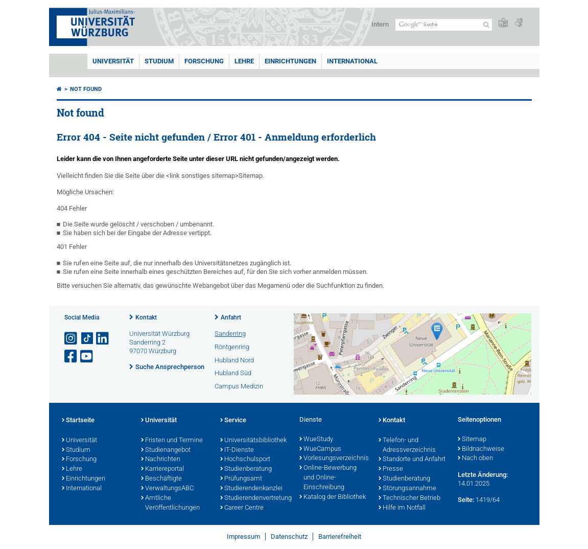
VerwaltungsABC (167, 488)
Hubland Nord (234, 360)
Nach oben (475, 458)
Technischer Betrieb (409, 498)
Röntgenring (232, 347)
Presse (391, 469)
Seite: (466, 500)
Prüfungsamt (241, 479)
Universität (113, 61)
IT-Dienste (237, 450)
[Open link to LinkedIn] (103, 339)
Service (233, 420)
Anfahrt (231, 317)
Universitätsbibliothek (253, 440)
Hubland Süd (233, 373)
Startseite (78, 420)
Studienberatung (246, 469)
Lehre (244, 61)
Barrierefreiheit (339, 536)
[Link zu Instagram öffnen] (71, 339)
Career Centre (242, 508)
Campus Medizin (239, 386)
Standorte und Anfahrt (412, 459)
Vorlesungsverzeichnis (333, 458)
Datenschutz (289, 536)
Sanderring (230, 333)
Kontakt (146, 317)
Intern (380, 24)
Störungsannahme (407, 488)
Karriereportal (162, 469)
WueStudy (316, 439)
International (352, 61)
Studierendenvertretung (254, 498)
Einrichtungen (290, 61)
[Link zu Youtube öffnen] (87, 356)
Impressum (243, 536)
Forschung (204, 61)
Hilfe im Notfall (402, 508)
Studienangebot (166, 450)
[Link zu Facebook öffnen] (71, 356)
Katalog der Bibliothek (332, 497)
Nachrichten (160, 459)
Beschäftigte (161, 479)
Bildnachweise (481, 449)
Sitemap (472, 439)
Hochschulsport (245, 459)
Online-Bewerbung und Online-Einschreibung (328, 478)
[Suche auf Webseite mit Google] (443, 25)
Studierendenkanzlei (251, 488)
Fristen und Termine (172, 440)
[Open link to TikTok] (87, 339)
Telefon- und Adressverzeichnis (407, 445)
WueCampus (320, 449)
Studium (159, 61)
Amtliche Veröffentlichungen (170, 503)
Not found (86, 89)
